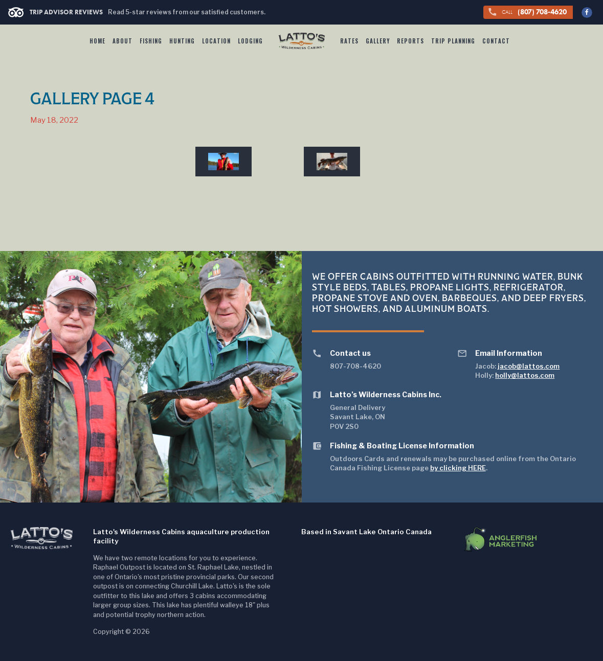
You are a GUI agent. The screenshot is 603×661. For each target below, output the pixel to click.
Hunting (182, 41)
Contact (496, 41)
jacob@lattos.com (529, 366)
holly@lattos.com (524, 375)
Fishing (151, 41)
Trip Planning (453, 41)
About (122, 41)
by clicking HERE (458, 468)
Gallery (378, 41)
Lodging (250, 41)
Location (216, 41)
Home (97, 41)
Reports (410, 41)
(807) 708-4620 (527, 12)
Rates (349, 41)
